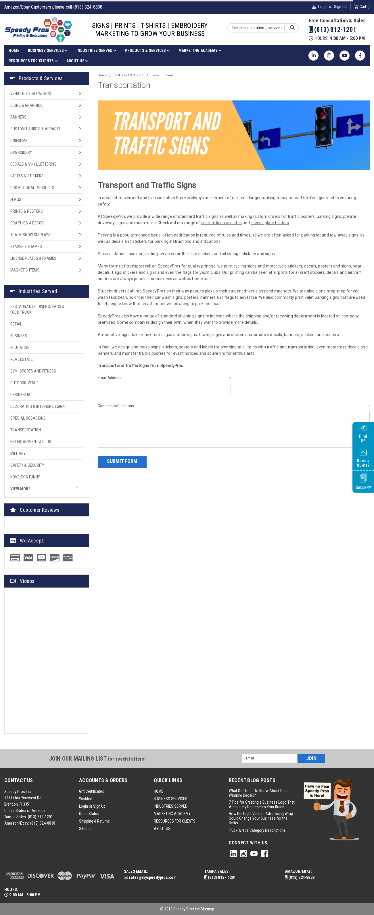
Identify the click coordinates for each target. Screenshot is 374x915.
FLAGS (15, 199)
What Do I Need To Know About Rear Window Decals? (258, 793)
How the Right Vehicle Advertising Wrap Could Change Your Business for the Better (261, 818)
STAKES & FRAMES (26, 246)
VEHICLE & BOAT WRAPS (30, 93)
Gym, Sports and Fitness (33, 371)
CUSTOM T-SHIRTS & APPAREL (35, 129)
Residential (21, 394)
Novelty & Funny (25, 477)
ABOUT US (77, 61)
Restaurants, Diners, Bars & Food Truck (37, 309)
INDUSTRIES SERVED (96, 50)
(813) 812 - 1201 (220, 877)
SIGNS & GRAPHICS (26, 105)
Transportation (25, 430)
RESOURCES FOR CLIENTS (33, 61)
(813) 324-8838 (42, 823)
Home (102, 75)
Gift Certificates (91, 791)
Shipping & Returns (94, 821)
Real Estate (21, 359)
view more (44, 488)
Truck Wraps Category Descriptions (257, 830)
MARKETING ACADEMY (200, 50)
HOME (14, 50)
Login (322, 6)
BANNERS (18, 117)
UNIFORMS (19, 140)
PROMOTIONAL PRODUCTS (32, 187)
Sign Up (340, 6)
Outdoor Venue (24, 383)
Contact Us (18, 780)
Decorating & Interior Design (37, 406)
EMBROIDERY (21, 152)
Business (18, 336)
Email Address (164, 378)
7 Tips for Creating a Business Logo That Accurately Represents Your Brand (262, 804)
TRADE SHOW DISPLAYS (30, 234)
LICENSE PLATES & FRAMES (33, 258)
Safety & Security (27, 465)
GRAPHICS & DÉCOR (27, 223)
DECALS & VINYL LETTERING (33, 164)
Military (18, 453)
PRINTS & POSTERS (26, 211)
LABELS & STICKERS (27, 176)
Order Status (89, 813)
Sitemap (86, 828)
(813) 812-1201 (332, 30)
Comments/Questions (234, 406)
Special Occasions (28, 418)
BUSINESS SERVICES (48, 50)
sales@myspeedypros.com (150, 877)
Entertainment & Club (30, 441)
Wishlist (85, 798)
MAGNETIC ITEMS (24, 270)
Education (20, 347)
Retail (16, 324)
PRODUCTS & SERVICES (147, 50)
